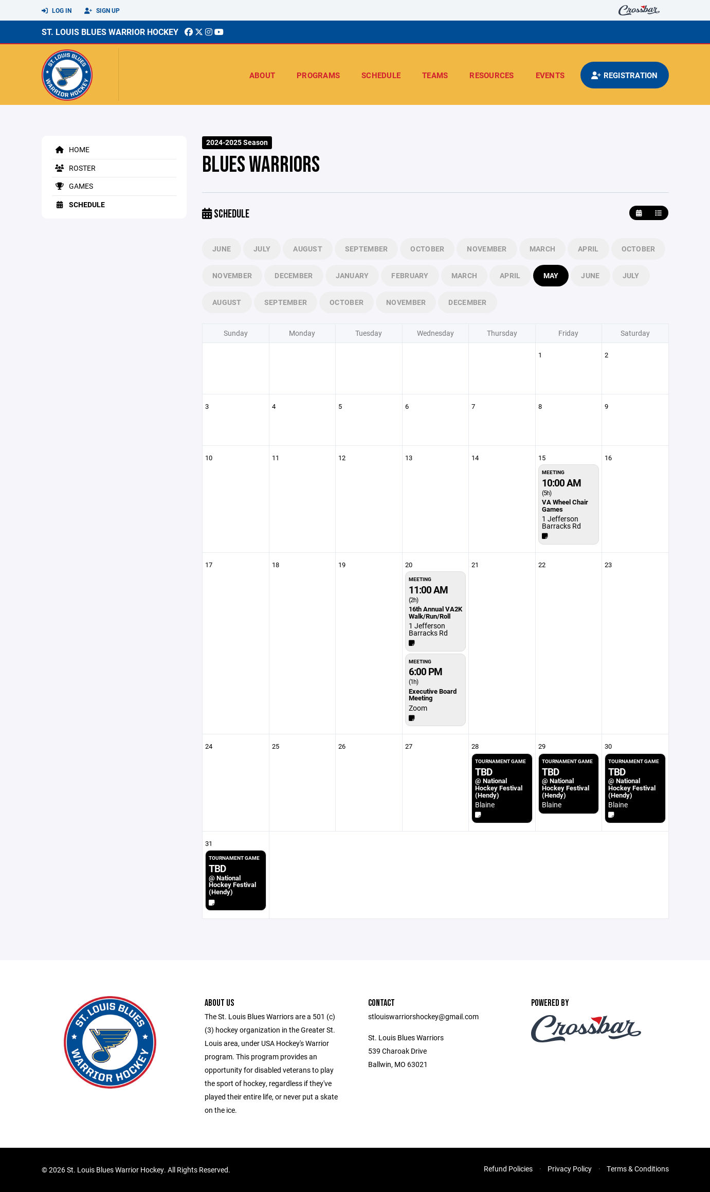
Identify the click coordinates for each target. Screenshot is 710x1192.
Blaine (485, 804)
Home (70, 149)
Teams (435, 75)
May (551, 275)
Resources (491, 75)
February (409, 275)
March (542, 249)
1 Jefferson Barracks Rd (561, 522)
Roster (74, 168)
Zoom (418, 708)
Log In (56, 10)
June (221, 249)
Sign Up (102, 10)
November (486, 249)
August (307, 249)
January (352, 275)
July (261, 249)
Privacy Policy (570, 1168)
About (262, 75)
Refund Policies (508, 1168)
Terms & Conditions (638, 1168)
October (427, 249)
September (366, 249)
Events (550, 75)
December (294, 275)
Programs (318, 75)
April (588, 249)
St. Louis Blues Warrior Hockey (110, 31)
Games (72, 186)
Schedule (380, 75)
